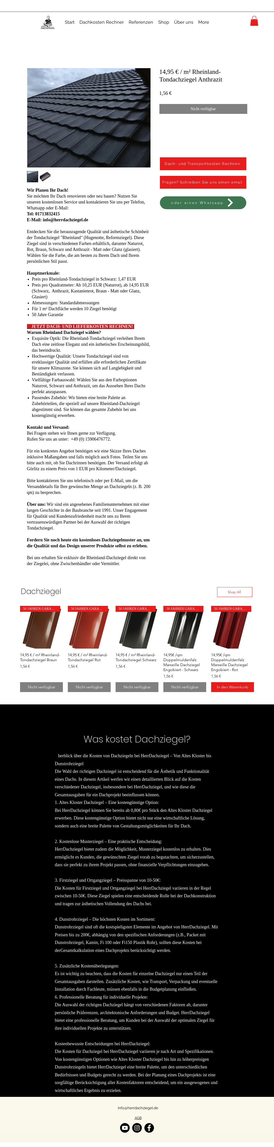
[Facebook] (149, 1128)
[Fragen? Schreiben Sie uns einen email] (203, 182)
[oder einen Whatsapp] (203, 202)
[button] (254, 21)
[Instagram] (137, 1128)
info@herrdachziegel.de (138, 1108)
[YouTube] (125, 1128)
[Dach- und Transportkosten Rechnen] (203, 163)
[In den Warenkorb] (232, 687)
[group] (137, 649)
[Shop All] (234, 592)
